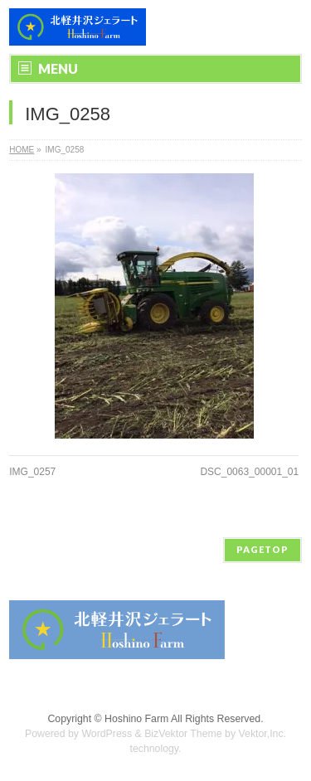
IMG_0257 (32, 472)
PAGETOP (262, 549)
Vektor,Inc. (263, 734)
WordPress (106, 734)
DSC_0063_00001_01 (249, 472)
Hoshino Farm (136, 719)
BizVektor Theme (183, 734)
